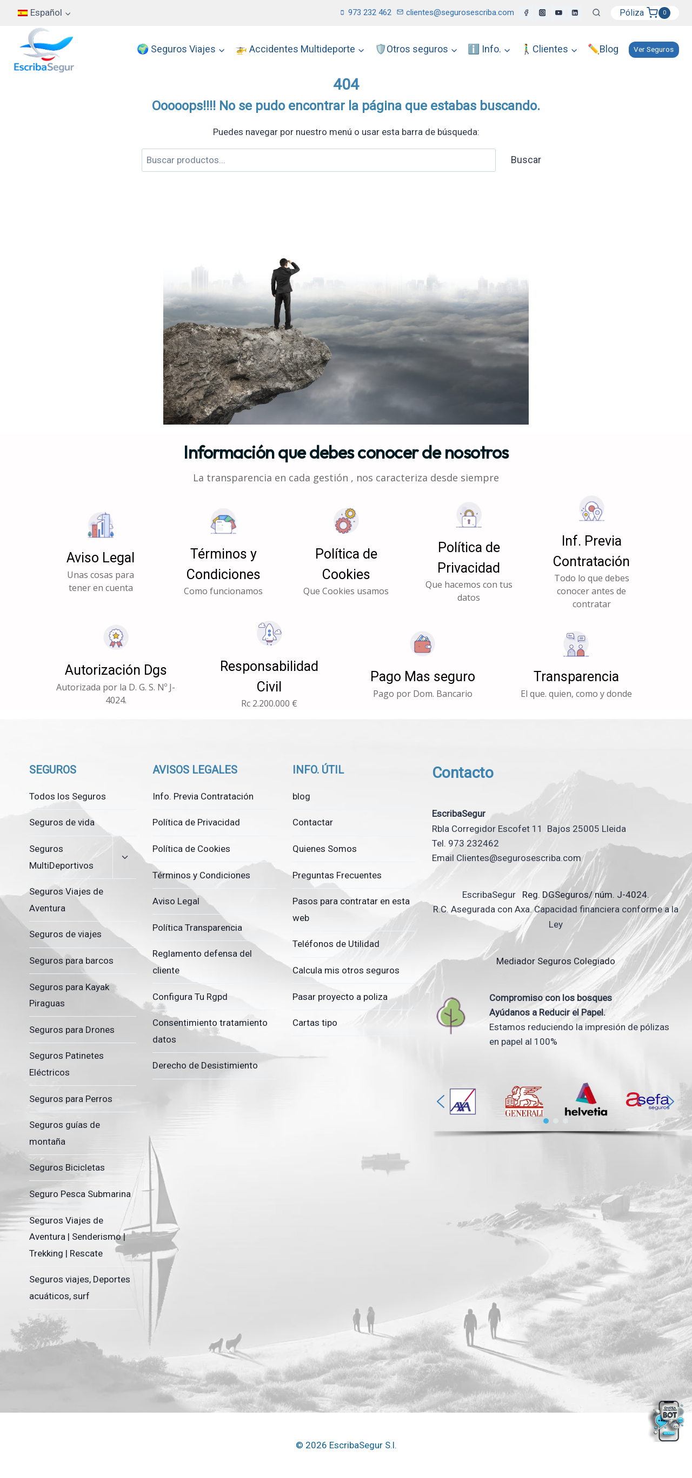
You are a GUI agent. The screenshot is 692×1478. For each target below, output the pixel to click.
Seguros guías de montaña (64, 1133)
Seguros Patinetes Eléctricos (66, 1064)
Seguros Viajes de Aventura (66, 899)
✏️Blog (603, 49)
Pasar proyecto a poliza (340, 996)
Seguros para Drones (72, 1029)
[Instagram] (542, 13)
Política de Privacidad (196, 822)
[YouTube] (558, 13)
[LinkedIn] (575, 13)
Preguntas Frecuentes (337, 875)
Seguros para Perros (70, 1098)
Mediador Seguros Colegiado (555, 961)
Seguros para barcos (71, 960)
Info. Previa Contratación (203, 796)
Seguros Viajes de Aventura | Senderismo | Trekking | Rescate (77, 1237)
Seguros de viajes (65, 934)
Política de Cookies (191, 848)
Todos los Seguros (67, 796)
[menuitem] (44, 13)
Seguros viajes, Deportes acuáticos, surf (79, 1287)
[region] (555, 1107)
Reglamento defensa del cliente (202, 962)
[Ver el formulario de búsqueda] (596, 13)
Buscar (526, 159)
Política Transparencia (197, 927)
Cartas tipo (314, 1022)
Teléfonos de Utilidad (336, 943)
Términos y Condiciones (201, 875)
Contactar (312, 822)
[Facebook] (526, 13)
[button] (101, 551)
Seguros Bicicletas (67, 1167)
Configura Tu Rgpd (190, 996)
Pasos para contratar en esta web (351, 909)
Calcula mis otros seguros (346, 970)
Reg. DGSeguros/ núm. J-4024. (584, 894)
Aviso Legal (175, 901)
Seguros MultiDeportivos (61, 857)
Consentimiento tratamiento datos (210, 1031)
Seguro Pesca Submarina (80, 1193)
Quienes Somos (324, 848)
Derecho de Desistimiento (205, 1065)
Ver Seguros (654, 49)
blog (301, 796)
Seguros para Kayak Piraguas (69, 995)
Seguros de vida (62, 822)
